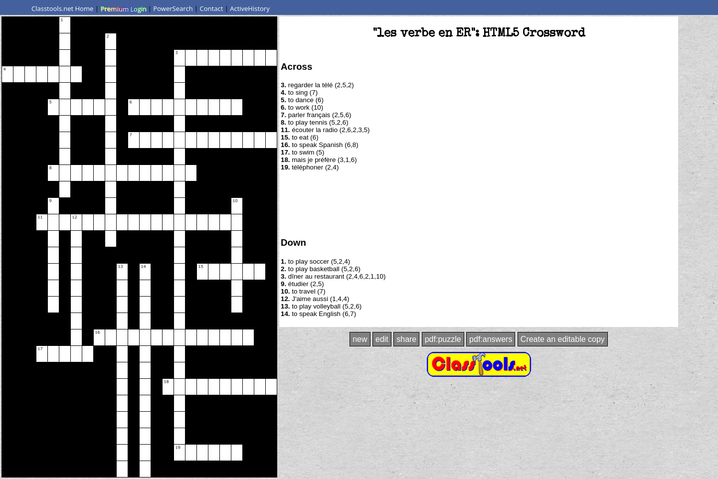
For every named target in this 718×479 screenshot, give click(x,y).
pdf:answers (490, 339)
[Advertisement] (478, 203)
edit (381, 339)
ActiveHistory (250, 8)
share (406, 339)
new (360, 339)
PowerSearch (173, 8)
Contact (211, 8)
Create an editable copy (563, 339)
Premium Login (123, 8)
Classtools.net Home (62, 8)
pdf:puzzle (443, 339)
